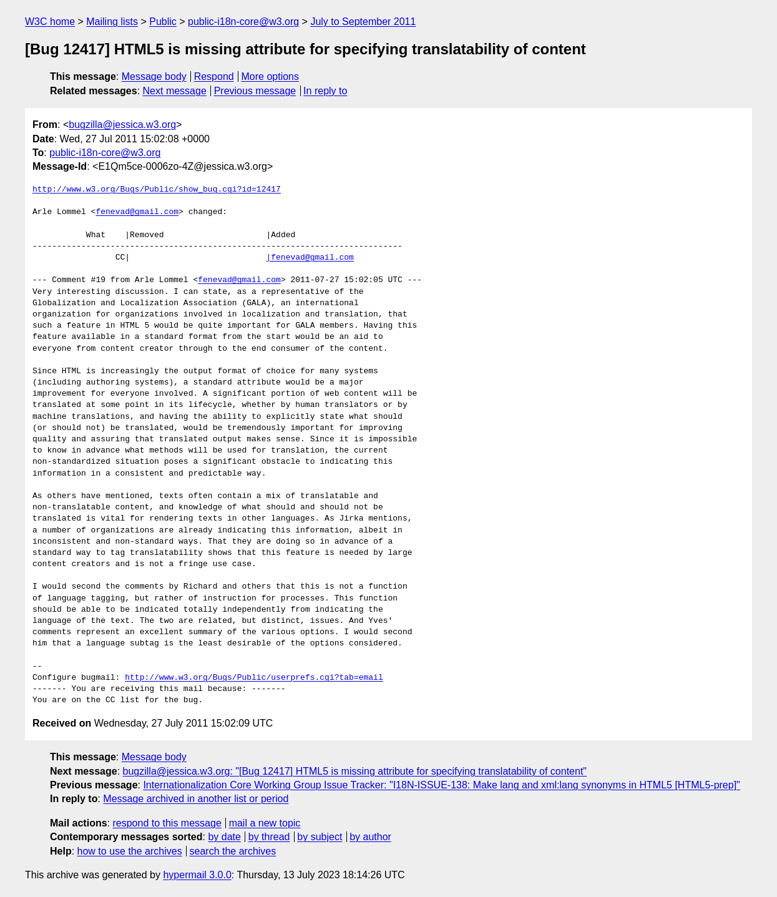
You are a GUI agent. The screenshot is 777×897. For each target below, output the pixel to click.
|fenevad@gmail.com (309, 257)
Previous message (255, 91)
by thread (269, 836)
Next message (175, 91)
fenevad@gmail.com (136, 212)
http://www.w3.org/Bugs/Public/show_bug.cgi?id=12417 (156, 189)
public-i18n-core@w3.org (243, 21)
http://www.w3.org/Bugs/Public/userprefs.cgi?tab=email (254, 678)
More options (271, 76)
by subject (319, 836)
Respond (214, 76)
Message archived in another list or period (195, 798)
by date (224, 836)
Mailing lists (112, 21)
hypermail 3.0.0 (197, 875)
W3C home (50, 21)
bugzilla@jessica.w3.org (122, 124)
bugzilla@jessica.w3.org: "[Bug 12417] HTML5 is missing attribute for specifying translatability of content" (355, 771)
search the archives (233, 851)
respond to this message (166, 823)
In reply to (325, 91)
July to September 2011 (363, 21)
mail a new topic (265, 823)
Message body (154, 76)
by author (370, 836)
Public (163, 21)
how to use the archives (129, 851)
